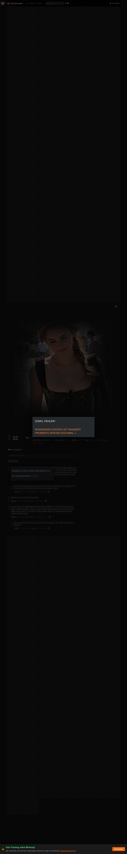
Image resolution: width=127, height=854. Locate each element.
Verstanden (118, 849)
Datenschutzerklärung (68, 851)
